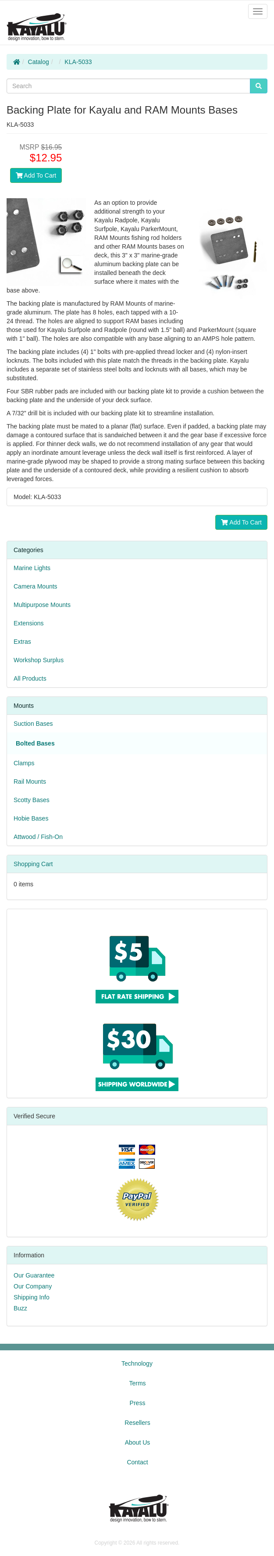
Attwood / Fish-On (38, 836)
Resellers (137, 1422)
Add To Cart (36, 175)
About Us (137, 1442)
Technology (137, 1363)
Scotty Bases (32, 799)
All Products (30, 678)
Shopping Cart (33, 863)
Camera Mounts (35, 586)
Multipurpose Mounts (42, 604)
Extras (22, 641)
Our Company (33, 1286)
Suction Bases (33, 723)
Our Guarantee (34, 1275)
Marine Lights (32, 567)
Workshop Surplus (39, 660)
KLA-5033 (78, 61)
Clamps (24, 763)
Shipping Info (32, 1297)
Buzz (20, 1308)
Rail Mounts (30, 781)
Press (138, 1402)
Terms (137, 1383)
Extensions (28, 623)
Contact (137, 1462)
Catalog (38, 61)
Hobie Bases (31, 818)
